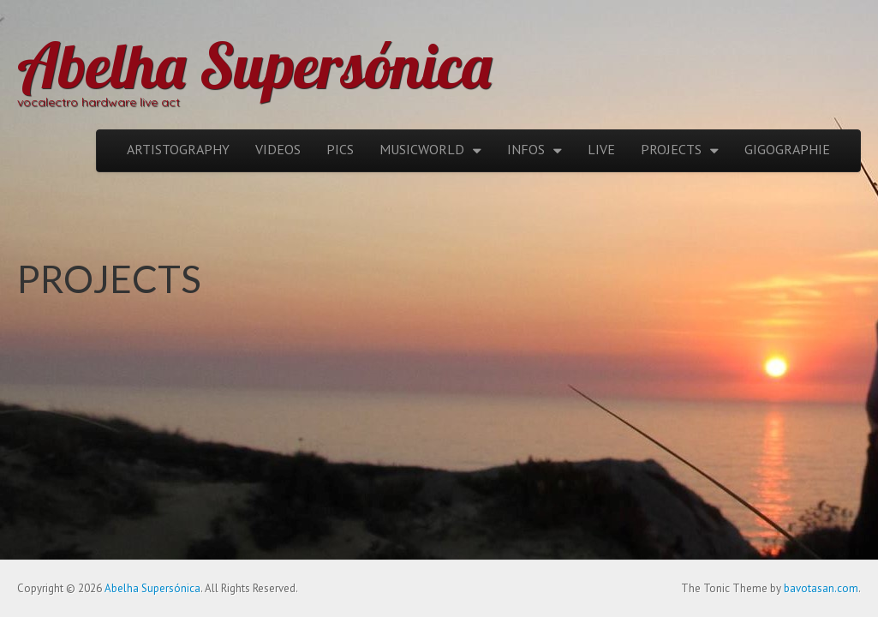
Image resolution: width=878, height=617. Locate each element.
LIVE (601, 149)
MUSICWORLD (421, 149)
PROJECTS (671, 149)
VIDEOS (278, 149)
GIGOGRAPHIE (787, 149)
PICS (340, 149)
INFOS (526, 149)
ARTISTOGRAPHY (178, 149)
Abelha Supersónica (254, 65)
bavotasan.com (821, 588)
